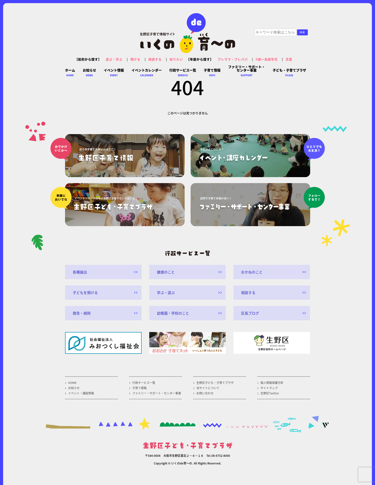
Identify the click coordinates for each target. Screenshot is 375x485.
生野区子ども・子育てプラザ (215, 382)
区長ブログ (250, 313)
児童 (289, 59)
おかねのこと (252, 272)
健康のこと (166, 272)
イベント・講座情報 (81, 393)
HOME (72, 382)
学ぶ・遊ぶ (166, 292)
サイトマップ (269, 388)
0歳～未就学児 (267, 59)
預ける (135, 59)
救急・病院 (82, 313)
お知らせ (74, 388)
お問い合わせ (205, 393)
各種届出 (80, 272)
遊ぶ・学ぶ (114, 59)
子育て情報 (139, 388)
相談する (155, 59)
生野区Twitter (269, 393)
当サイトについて (207, 388)
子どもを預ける (85, 292)
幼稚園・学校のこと (173, 313)
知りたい (176, 59)
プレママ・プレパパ (233, 59)
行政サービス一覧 (143, 382)
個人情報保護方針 (271, 382)
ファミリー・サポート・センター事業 (156, 393)
